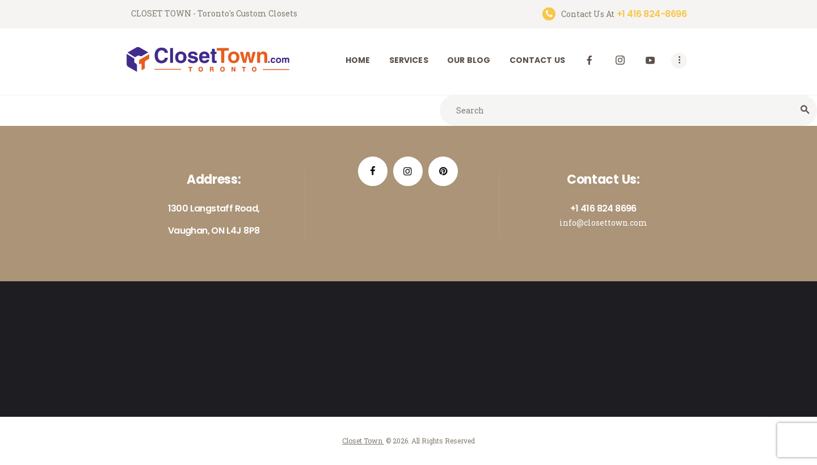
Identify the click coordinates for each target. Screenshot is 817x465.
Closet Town (363, 440)
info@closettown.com (603, 222)
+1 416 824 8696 (603, 208)
